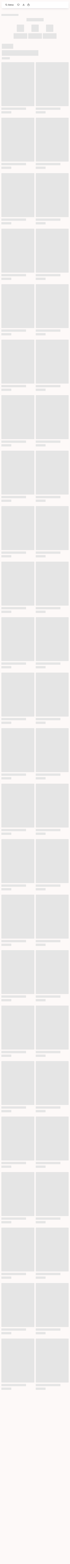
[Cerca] (9, 4)
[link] (18, 4)
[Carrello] (28, 4)
